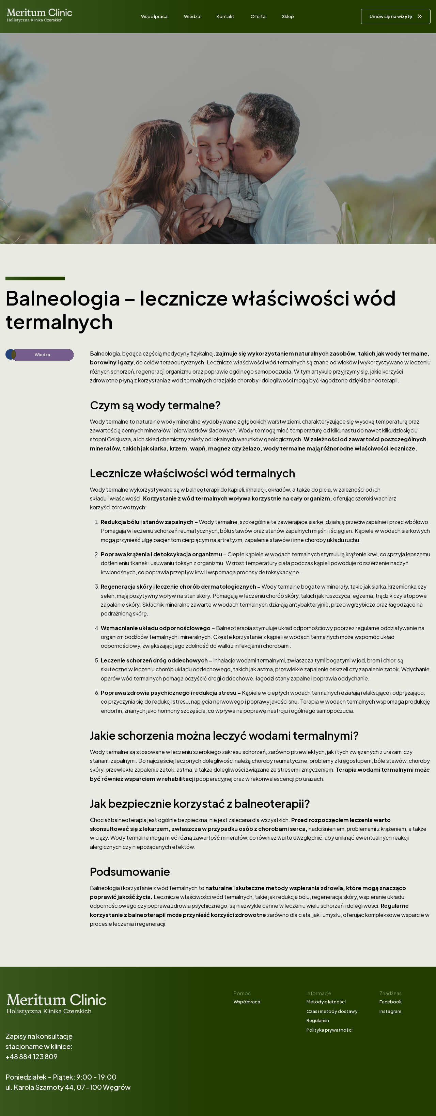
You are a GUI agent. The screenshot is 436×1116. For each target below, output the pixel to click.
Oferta (258, 16)
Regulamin (318, 1020)
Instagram (390, 1011)
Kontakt (225, 16)
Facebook (390, 1001)
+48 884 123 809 (31, 1056)
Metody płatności (326, 1001)
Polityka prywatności (330, 1030)
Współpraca (154, 16)
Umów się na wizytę (391, 16)
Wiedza (192, 16)
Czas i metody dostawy (332, 1011)
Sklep (288, 16)
